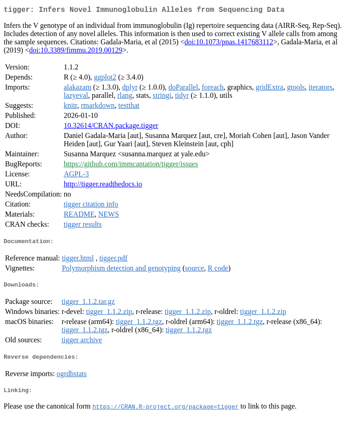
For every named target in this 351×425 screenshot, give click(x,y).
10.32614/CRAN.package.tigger (111, 127)
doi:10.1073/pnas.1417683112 (229, 44)
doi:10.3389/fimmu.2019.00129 (75, 52)
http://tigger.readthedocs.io (103, 186)
